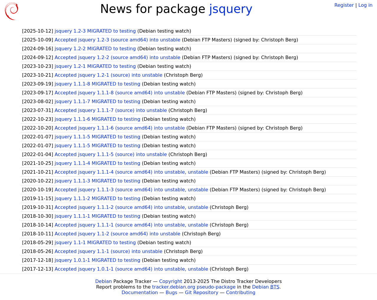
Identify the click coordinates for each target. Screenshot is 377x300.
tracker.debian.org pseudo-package (194, 287)
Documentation (140, 292)
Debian (103, 281)
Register (344, 5)
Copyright (170, 281)
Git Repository (201, 292)
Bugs (171, 292)
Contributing (241, 292)
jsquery (230, 9)
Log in (365, 5)
